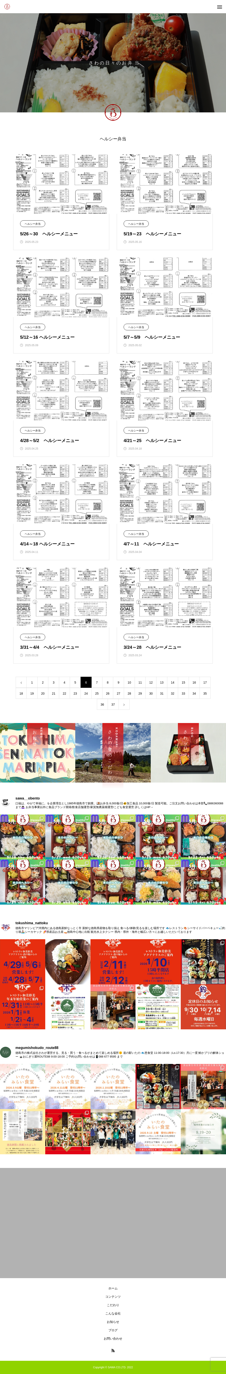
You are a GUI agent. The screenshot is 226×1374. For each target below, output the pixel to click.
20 (43, 693)
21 (53, 693)
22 (64, 693)
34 (194, 693)
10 (129, 682)
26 (107, 693)
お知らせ (113, 1322)
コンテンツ (113, 1296)
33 (183, 693)
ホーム (113, 1288)
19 (32, 693)
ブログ (113, 1330)
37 (113, 704)
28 (129, 693)
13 (162, 682)
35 (205, 693)
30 (151, 693)
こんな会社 (113, 1313)
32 (172, 693)
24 (86, 693)
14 (172, 682)
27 (118, 693)
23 (75, 693)
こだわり (113, 1305)
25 (97, 693)
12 (151, 682)
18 (21, 693)
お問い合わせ (113, 1338)
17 (205, 682)
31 (162, 693)
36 (102, 704)
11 (140, 682)
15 (183, 682)
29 (140, 693)
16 (194, 682)
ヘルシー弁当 (33, 223)
